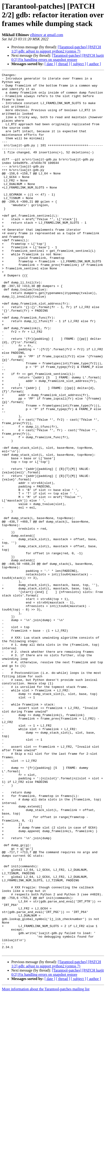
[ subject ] (78, 64)
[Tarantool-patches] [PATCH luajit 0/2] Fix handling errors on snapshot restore (57, 57)
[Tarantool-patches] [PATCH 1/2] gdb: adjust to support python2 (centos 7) (56, 49)
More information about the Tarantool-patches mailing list (46, 1165)
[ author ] (94, 64)
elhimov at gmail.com (46, 35)
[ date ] (50, 64)
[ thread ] (63, 64)
